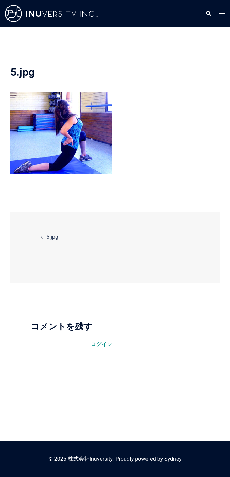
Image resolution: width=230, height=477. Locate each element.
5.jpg (52, 237)
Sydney (173, 459)
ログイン (101, 344)
